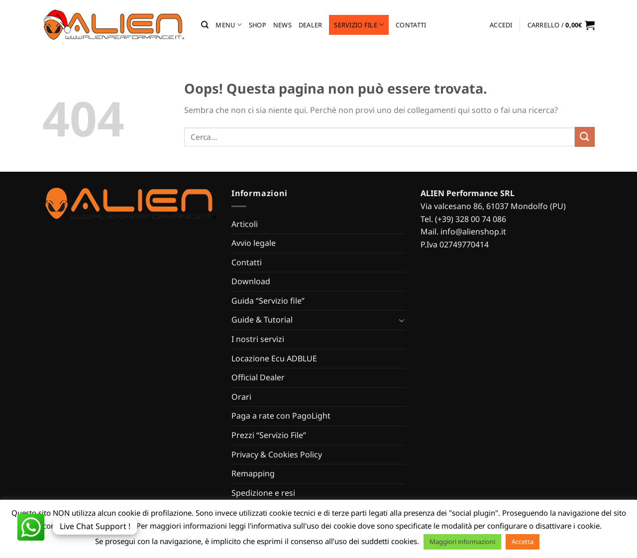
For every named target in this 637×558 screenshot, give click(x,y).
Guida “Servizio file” (268, 300)
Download (250, 281)
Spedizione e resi (263, 492)
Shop (257, 24)
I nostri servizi (257, 339)
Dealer (310, 24)
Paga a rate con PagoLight (280, 415)
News (282, 24)
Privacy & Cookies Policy (276, 454)
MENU (228, 24)
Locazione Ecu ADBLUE (274, 358)
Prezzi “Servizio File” (268, 435)
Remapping (253, 473)
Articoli (244, 224)
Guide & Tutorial (262, 319)
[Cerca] (205, 24)
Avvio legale (253, 242)
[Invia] (585, 136)
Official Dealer (258, 377)
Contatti (411, 24)
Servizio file (359, 24)
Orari (241, 396)
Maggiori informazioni (462, 541)
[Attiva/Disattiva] (402, 320)
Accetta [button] (522, 541)
